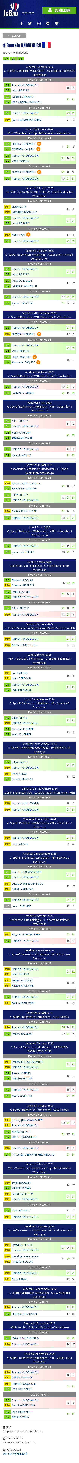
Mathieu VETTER (22, 1078)
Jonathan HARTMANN (25, 1256)
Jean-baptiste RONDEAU (26, 102)
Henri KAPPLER (21, 432)
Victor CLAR (19, 206)
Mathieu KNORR (22, 689)
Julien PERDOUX (21, 678)
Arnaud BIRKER (21, 1131)
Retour (15, 35)
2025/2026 (28, 13)
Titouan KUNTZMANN (25, 803)
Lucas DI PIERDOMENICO (27, 883)
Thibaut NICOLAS (22, 580)
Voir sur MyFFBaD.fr (15, 1453)
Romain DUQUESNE (24, 1384)
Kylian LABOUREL (22, 303)
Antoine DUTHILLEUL (25, 645)
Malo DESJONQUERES (25, 1338)
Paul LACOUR (20, 844)
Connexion (59, 10)
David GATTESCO (22, 1194)
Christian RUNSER (22, 729)
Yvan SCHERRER (21, 734)
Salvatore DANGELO (24, 211)
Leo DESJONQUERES (24, 1137)
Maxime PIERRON (23, 585)
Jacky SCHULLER (22, 280)
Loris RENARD (20, 90)
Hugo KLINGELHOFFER (26, 934)
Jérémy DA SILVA (22, 1033)
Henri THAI (18, 234)
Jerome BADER (21, 591)
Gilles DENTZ (20, 421)
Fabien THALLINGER (24, 286)
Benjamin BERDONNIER (26, 872)
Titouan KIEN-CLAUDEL (26, 483)
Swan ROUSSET (21, 1182)
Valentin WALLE (21, 455)
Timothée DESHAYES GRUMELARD (33, 1154)
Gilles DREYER (20, 608)
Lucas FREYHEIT (22, 906)
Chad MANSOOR (22, 1377)
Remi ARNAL (19, 774)
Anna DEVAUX (20, 1417)
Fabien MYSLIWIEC (23, 985)
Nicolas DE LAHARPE (24, 1313)
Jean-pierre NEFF (22, 1389)
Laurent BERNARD (23, 393)
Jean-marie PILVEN (23, 552)
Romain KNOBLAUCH (25, 85)
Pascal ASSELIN (21, 1073)
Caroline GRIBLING (23, 1405)
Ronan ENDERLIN (23, 888)
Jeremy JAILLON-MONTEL (27, 1062)
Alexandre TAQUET (23, 149)
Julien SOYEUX (20, 974)
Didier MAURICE (21, 357)
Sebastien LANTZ (22, 980)
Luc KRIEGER (20, 673)
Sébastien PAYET (22, 437)
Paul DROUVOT (21, 1210)
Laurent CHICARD (22, 97)
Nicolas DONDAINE (24, 143)
